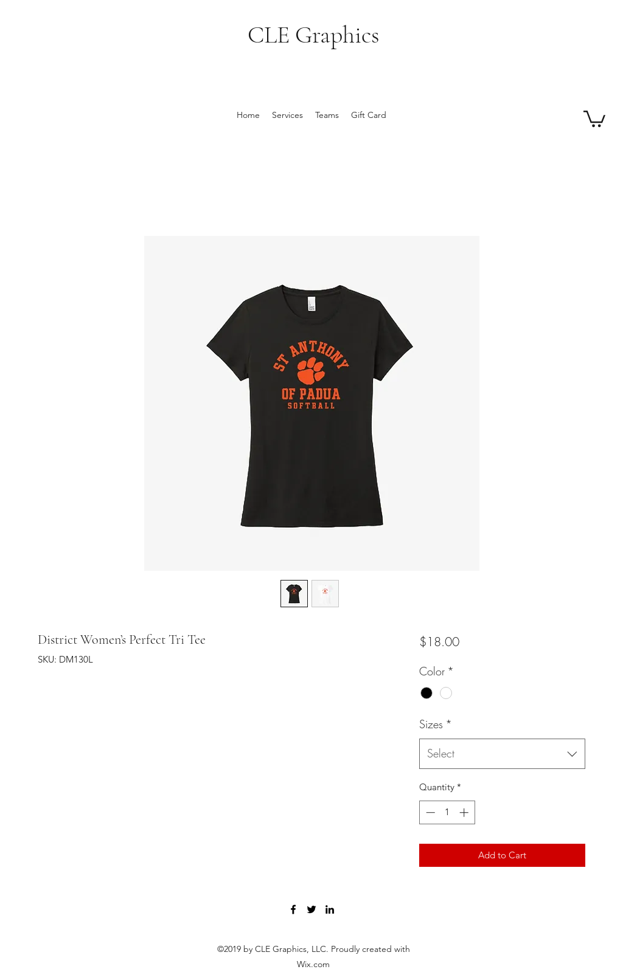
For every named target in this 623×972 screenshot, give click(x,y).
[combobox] (502, 754)
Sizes (435, 724)
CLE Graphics (314, 34)
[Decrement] (429, 812)
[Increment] (465, 812)
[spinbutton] (447, 812)
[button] (594, 118)
